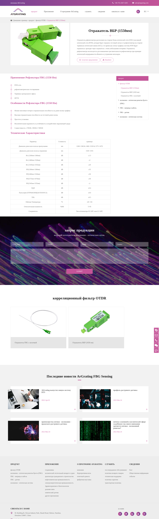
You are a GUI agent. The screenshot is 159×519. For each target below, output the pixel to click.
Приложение (49, 12)
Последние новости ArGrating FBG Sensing (79, 365)
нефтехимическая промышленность (57, 463)
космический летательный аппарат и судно (60, 457)
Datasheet (107, 60)
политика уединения (127, 516)
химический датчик (52, 476)
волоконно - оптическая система (131, 117)
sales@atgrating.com (140, 3)
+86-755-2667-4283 (120, 3)
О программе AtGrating (69, 12)
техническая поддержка (113, 460)
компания (80, 454)
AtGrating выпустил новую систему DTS (53, 379)
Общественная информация (138, 457)
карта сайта (112, 516)
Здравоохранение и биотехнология (57, 470)
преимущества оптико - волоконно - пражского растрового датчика (52, 409)
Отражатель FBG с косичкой (131, 96)
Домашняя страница (20, 20)
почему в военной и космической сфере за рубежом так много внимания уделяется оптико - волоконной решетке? (126, 409)
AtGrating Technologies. (31, 516)
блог (130, 454)
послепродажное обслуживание (116, 454)
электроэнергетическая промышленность (59, 467)
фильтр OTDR (40, 20)
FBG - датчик (124, 112)
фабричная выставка (84, 463)
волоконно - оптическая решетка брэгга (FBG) (133, 101)
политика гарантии (111, 463)
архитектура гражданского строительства (59, 460)
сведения (101, 12)
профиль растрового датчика (121, 379)
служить (88, 12)
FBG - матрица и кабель (128, 108)
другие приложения (52, 480)
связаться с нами (118, 12)
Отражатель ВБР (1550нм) (56, 20)
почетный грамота (83, 460)
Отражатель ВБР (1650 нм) (130, 92)
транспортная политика (113, 467)
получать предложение (88, 60)
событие (132, 460)
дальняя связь (49, 473)
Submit (79, 271)
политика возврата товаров (114, 457)
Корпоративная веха (84, 457)
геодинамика (49, 454)
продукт (34, 12)
